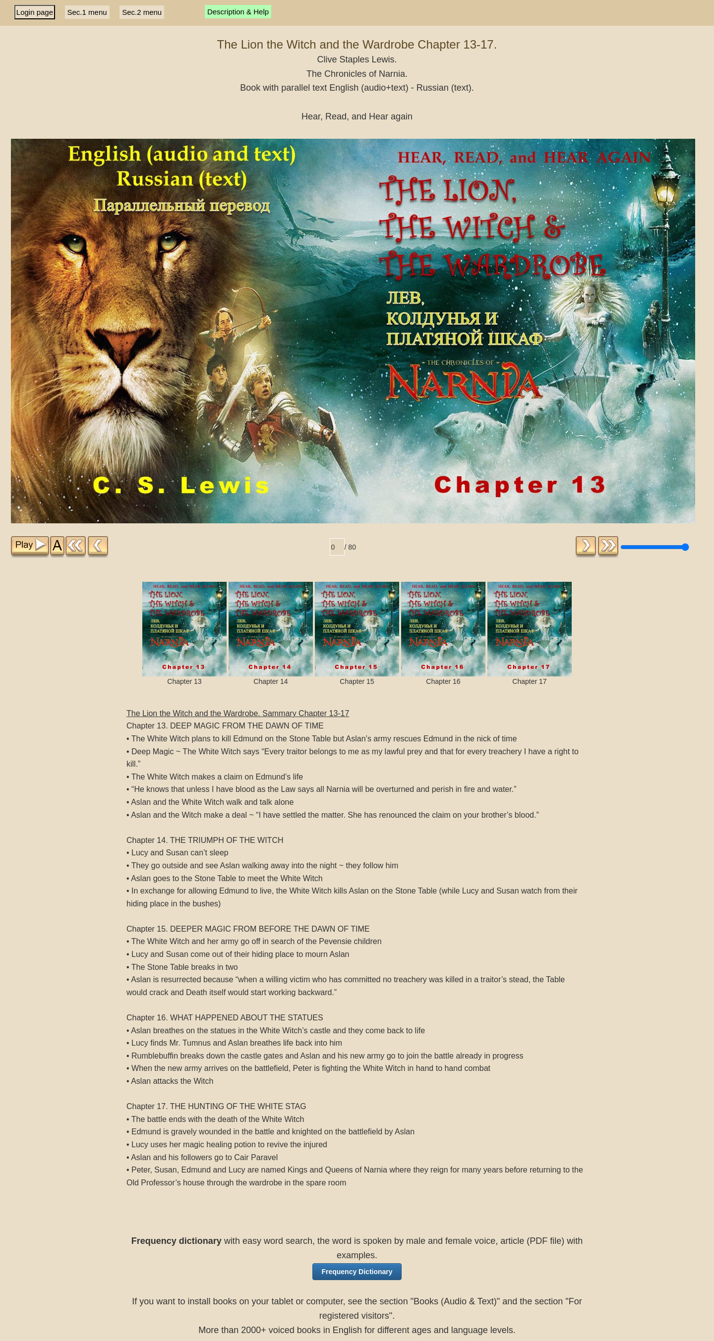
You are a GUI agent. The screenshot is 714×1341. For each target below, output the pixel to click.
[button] (357, 1196)
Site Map (350, 1329)
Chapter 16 (443, 559)
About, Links (313, 1329)
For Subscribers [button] (390, 1286)
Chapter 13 (184, 559)
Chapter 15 (357, 559)
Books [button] (324, 1286)
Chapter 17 (529, 559)
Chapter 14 (271, 559)
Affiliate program (395, 1329)
